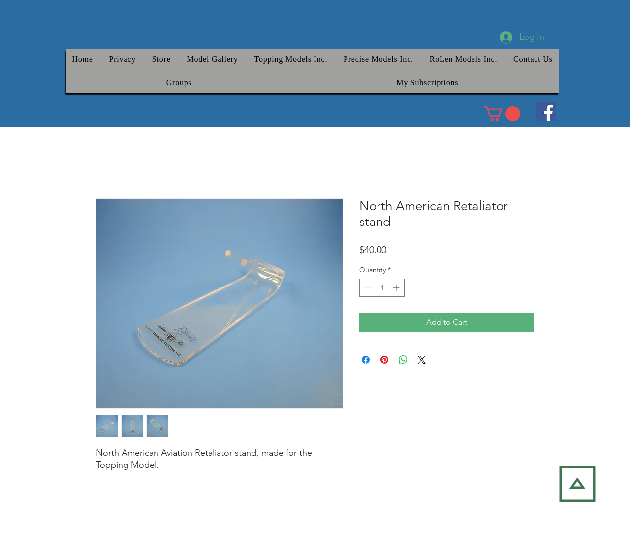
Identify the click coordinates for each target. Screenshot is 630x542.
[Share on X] (422, 360)
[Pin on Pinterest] (384, 360)
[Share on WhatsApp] (403, 360)
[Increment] (397, 287)
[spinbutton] (382, 287)
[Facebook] (546, 111)
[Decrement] (367, 287)
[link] (502, 113)
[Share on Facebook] (366, 360)
